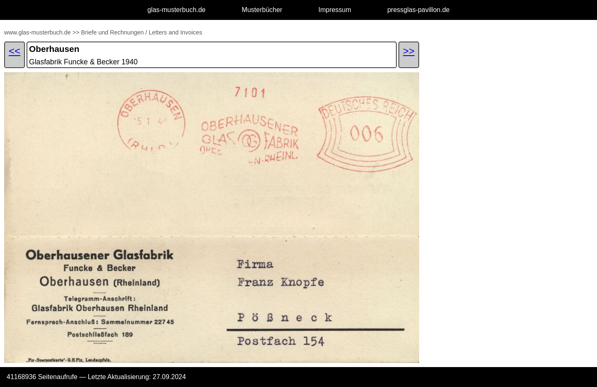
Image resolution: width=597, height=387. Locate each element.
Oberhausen (54, 49)
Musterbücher (262, 9)
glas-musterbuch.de (177, 9)
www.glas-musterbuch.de (37, 32)
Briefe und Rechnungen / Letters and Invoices (141, 32)
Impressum (334, 9)
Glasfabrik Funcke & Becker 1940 (83, 62)
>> (76, 32)
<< (14, 50)
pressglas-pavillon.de (418, 9)
